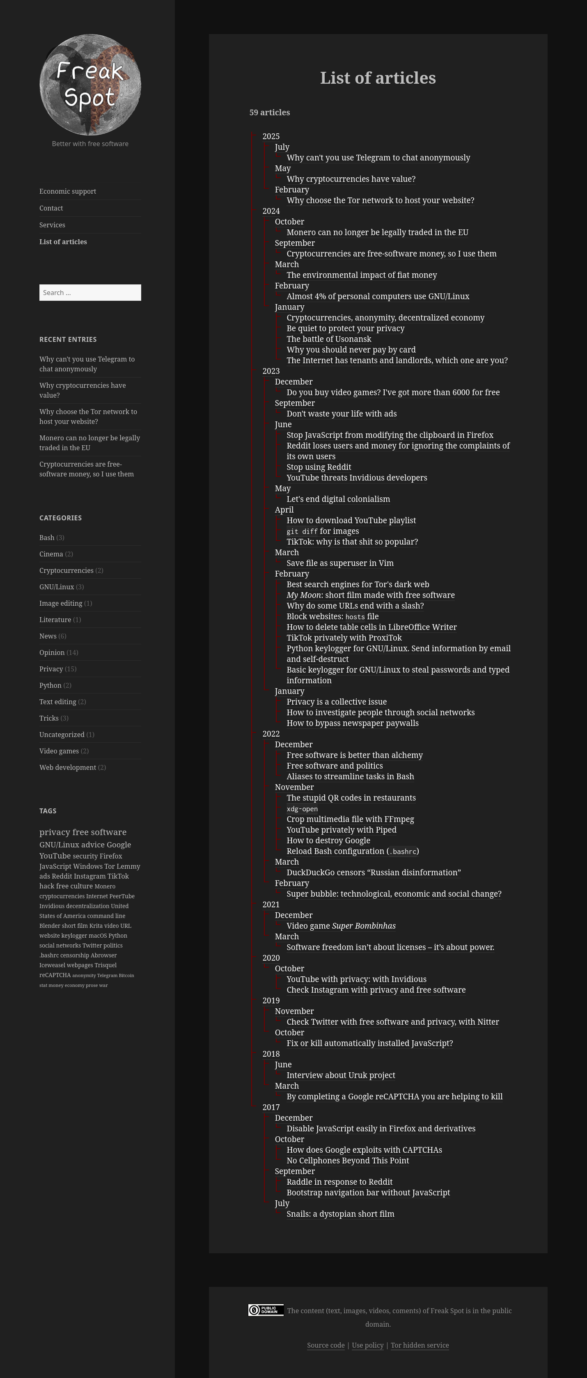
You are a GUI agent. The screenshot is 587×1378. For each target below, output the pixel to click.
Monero (104, 886)
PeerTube (122, 896)
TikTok (118, 876)
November (294, 787)
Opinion (52, 652)
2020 (271, 957)
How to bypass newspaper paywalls (353, 723)
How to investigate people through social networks (381, 712)
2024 (271, 211)
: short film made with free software (371, 595)
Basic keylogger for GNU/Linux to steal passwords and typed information (398, 675)
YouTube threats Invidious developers (357, 477)
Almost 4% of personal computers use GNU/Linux (378, 296)
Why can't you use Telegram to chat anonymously (378, 157)
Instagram (91, 876)
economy (75, 985)
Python (50, 685)
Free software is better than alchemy (355, 755)
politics (113, 945)
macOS (98, 935)
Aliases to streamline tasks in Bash (350, 776)
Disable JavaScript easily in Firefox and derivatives (381, 1128)
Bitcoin (126, 975)
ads (45, 876)
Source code (326, 1345)
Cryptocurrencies (66, 570)
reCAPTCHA (55, 975)
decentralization (88, 906)
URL (125, 925)
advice (94, 844)
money (56, 985)
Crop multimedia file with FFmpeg (350, 819)
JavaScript (56, 866)
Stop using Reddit (319, 467)
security (86, 856)
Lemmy (128, 866)
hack (47, 885)
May (283, 168)
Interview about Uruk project (341, 1075)
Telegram (108, 975)
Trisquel (105, 965)
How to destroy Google (328, 840)
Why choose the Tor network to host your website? (380, 200)
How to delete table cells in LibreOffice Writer (372, 627)
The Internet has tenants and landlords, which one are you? (397, 360)
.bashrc (49, 955)
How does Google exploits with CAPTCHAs (364, 1150)
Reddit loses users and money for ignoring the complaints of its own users (398, 451)
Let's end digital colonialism (338, 499)
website (50, 935)
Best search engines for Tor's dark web (358, 584)
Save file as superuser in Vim (340, 563)
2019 (271, 1000)
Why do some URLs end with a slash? (355, 605)
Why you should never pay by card (351, 349)
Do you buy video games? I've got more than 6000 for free (393, 392)
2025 (271, 136)
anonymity (84, 975)
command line (106, 916)
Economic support (67, 191)
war (103, 985)
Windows (88, 866)
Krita (96, 925)
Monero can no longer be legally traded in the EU (377, 232)
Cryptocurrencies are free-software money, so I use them (392, 253)
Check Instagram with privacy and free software (376, 989)
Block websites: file (332, 616)
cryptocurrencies (62, 896)
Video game (341, 925)
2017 (271, 1107)
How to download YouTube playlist (351, 520)
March (287, 264)
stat (43, 985)
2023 (271, 371)
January (290, 307)
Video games (59, 750)
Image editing (61, 603)
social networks (61, 945)
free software (99, 832)
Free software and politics (335, 765)
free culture (75, 885)
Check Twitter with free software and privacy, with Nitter (393, 1021)
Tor (110, 866)
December (294, 381)
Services (52, 224)
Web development (67, 767)
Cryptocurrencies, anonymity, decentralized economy (385, 317)
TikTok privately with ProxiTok (344, 637)
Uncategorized (62, 734)
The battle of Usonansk (329, 339)
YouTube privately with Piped (342, 829)
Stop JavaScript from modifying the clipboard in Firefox (390, 435)
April (284, 509)
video (112, 925)
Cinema (51, 554)
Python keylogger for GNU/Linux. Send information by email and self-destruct (399, 653)
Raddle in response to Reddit (339, 1182)
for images (323, 531)
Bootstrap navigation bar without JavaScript (368, 1192)
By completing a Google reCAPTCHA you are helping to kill (395, 1096)
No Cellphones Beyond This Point (348, 1160)
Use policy (367, 1345)
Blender (50, 925)
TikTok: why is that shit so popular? (352, 541)
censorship (75, 955)
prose (92, 985)
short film (75, 925)
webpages (81, 965)
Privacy (51, 668)
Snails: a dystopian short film (340, 1214)
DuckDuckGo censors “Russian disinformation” (374, 872)
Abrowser (104, 955)
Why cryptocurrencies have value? (351, 179)
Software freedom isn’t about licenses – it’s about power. (390, 947)
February (292, 189)
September (295, 243)
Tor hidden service (420, 1345)
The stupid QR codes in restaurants (351, 797)
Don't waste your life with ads (342, 413)
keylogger (75, 935)
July (282, 147)
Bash (47, 537)
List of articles (63, 241)
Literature (55, 619)
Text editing (57, 701)
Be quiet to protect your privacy (345, 328)
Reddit (63, 876)
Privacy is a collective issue (337, 701)
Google (119, 844)
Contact (51, 208)
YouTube (56, 855)
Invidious (52, 906)
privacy (55, 832)
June (283, 424)
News (48, 636)
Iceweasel (53, 965)
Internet (98, 896)
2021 (271, 904)
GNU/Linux (56, 586)
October (290, 221)
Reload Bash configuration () (353, 851)
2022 (271, 733)
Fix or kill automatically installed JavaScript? (370, 1043)
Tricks (49, 718)
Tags (48, 810)
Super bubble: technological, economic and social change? (394, 893)
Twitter (93, 945)
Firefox (111, 856)
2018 (271, 1053)
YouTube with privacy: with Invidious (356, 979)
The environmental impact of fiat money (362, 275)
